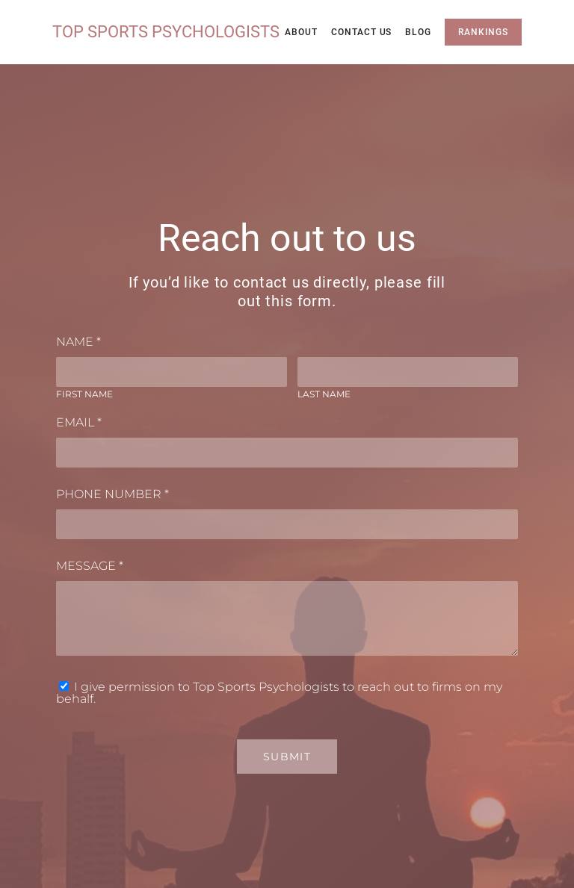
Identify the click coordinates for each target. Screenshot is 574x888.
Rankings (483, 32)
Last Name (324, 394)
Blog (418, 32)
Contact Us (361, 32)
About (301, 32)
